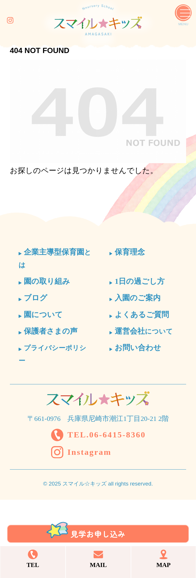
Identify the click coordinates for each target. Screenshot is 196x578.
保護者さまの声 (51, 331)
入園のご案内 (138, 298)
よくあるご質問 (142, 314)
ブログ (35, 298)
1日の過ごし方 (140, 281)
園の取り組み (47, 281)
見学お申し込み (98, 516)
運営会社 (144, 331)
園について (43, 314)
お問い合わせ (138, 347)
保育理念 (130, 252)
